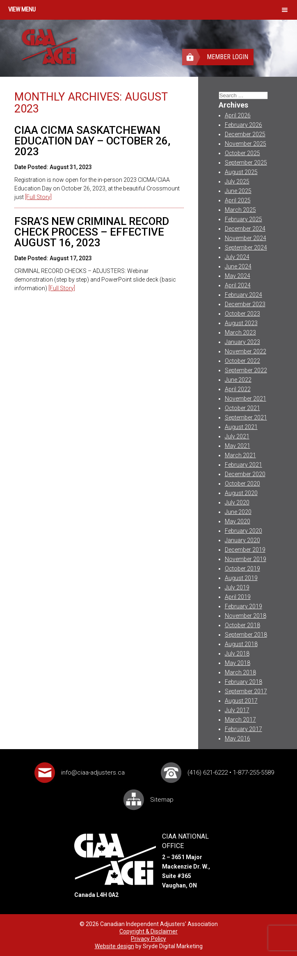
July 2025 (237, 181)
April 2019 (238, 597)
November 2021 (245, 398)
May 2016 (237, 738)
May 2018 (237, 663)
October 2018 (242, 625)
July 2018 (237, 653)
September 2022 (246, 370)
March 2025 (240, 209)
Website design (114, 946)
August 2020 (241, 493)
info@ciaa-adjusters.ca (93, 772)
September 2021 (246, 417)
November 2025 (245, 143)
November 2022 (245, 351)
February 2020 (243, 530)
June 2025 (238, 191)
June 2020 (238, 512)
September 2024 (246, 247)
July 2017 (237, 710)
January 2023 (242, 342)
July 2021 (237, 436)
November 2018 (245, 615)
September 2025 (246, 162)
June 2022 (238, 379)
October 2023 (242, 313)
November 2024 (245, 238)
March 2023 (240, 332)
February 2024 (243, 294)
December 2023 (245, 304)
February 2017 (243, 729)
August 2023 (241, 323)
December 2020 (245, 474)
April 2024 (238, 285)
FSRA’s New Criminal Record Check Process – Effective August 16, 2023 (91, 232)
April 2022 (238, 389)
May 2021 (237, 445)
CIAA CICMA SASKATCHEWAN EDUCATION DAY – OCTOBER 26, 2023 (92, 141)
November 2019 (245, 559)
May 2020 (237, 521)
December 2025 (245, 134)
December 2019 (245, 549)
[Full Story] (38, 197)
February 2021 (243, 464)
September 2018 (246, 634)
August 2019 (241, 578)
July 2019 (237, 587)
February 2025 (243, 219)
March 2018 (240, 672)
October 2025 (242, 153)
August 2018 (241, 644)
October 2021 (242, 408)
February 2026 (243, 125)
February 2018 (243, 682)
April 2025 (238, 200)
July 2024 (237, 257)
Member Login (227, 57)
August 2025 (241, 172)
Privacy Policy (148, 938)
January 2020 (242, 540)
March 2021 (240, 455)
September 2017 (246, 691)
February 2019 (243, 606)
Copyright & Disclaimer (148, 931)
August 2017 (241, 700)
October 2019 (242, 568)
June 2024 (238, 266)
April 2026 (238, 115)
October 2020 (242, 483)
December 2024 (245, 228)
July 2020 (237, 502)
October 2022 (242, 361)
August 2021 (241, 427)
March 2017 (240, 719)
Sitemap (162, 799)
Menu (28, 9)
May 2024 (237, 276)
